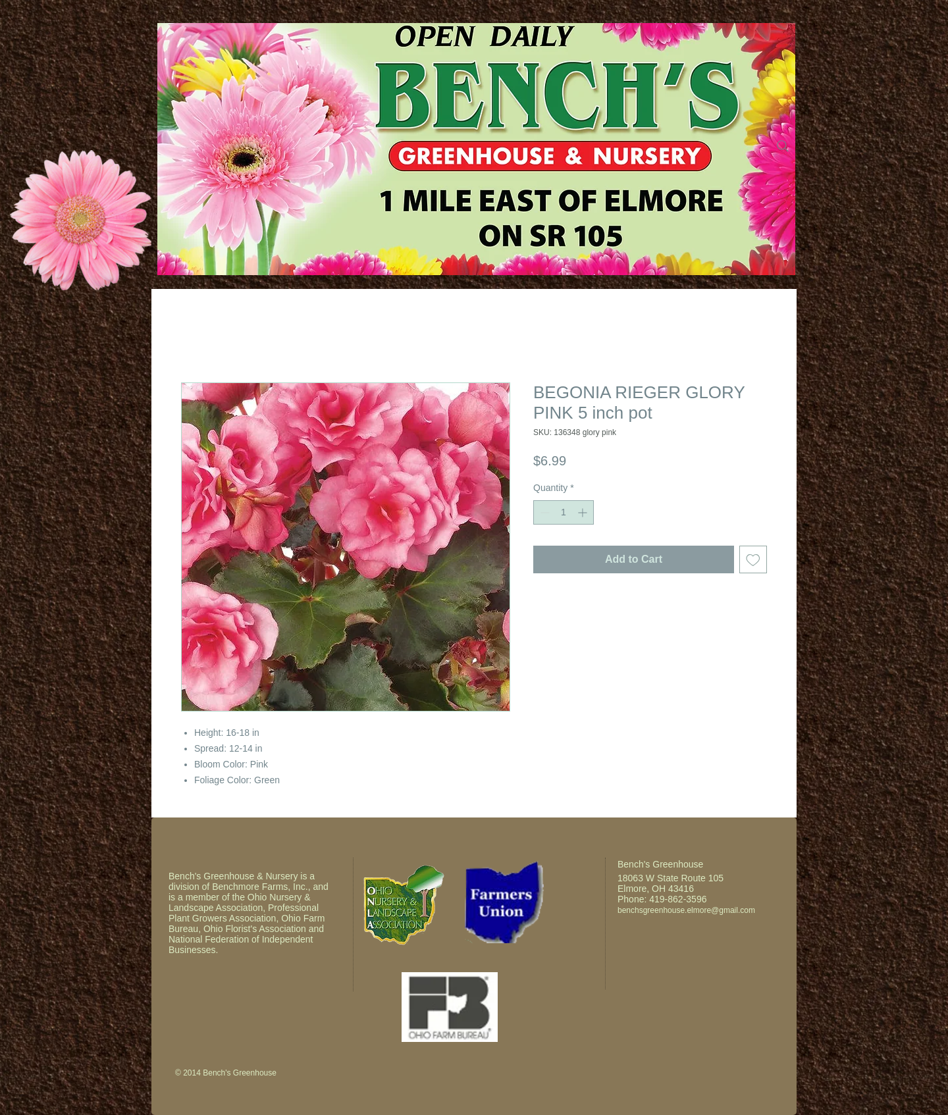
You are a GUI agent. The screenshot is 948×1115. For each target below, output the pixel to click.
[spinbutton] (563, 512)
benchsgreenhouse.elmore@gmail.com (686, 910)
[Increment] (583, 512)
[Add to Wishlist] (753, 559)
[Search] (783, 146)
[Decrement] (543, 512)
